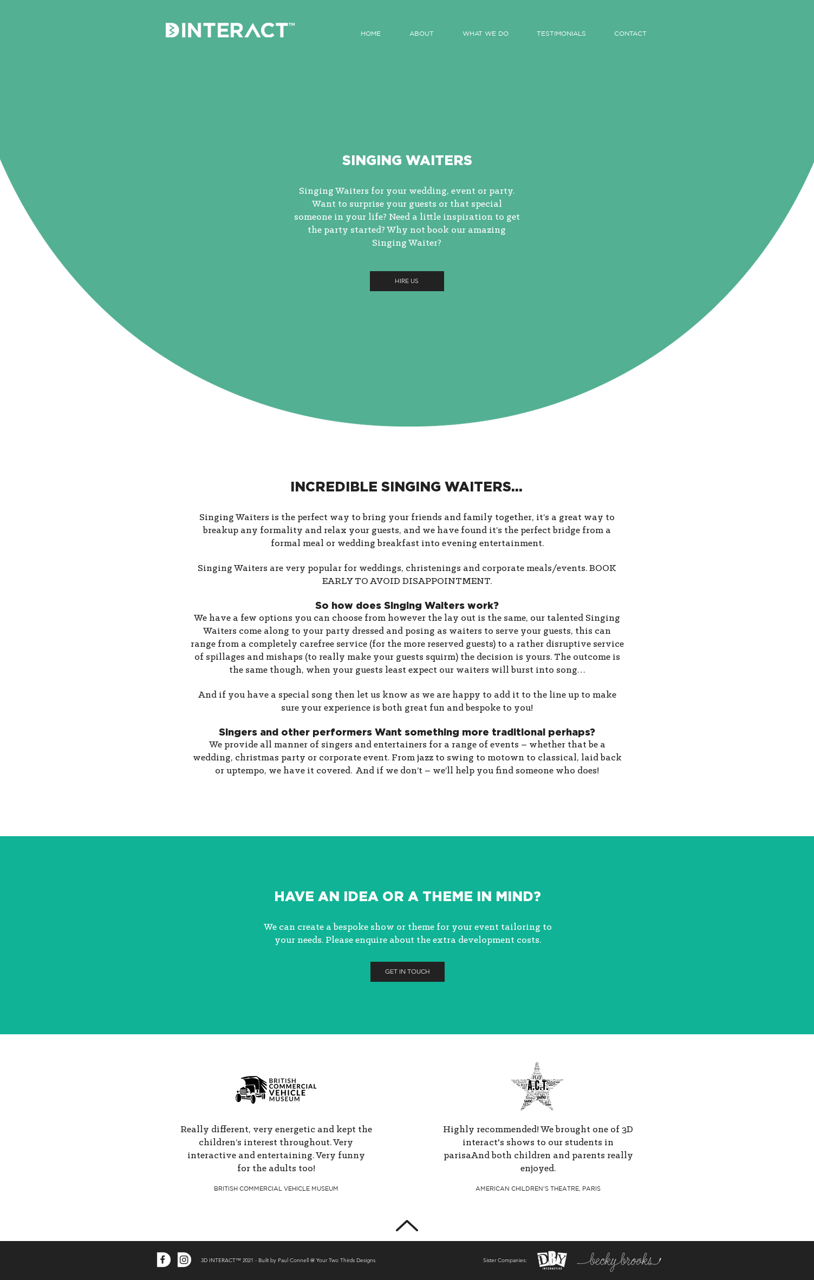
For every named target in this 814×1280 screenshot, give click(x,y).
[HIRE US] (407, 281)
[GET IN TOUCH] (407, 972)
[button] (485, 33)
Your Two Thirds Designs (345, 1260)
